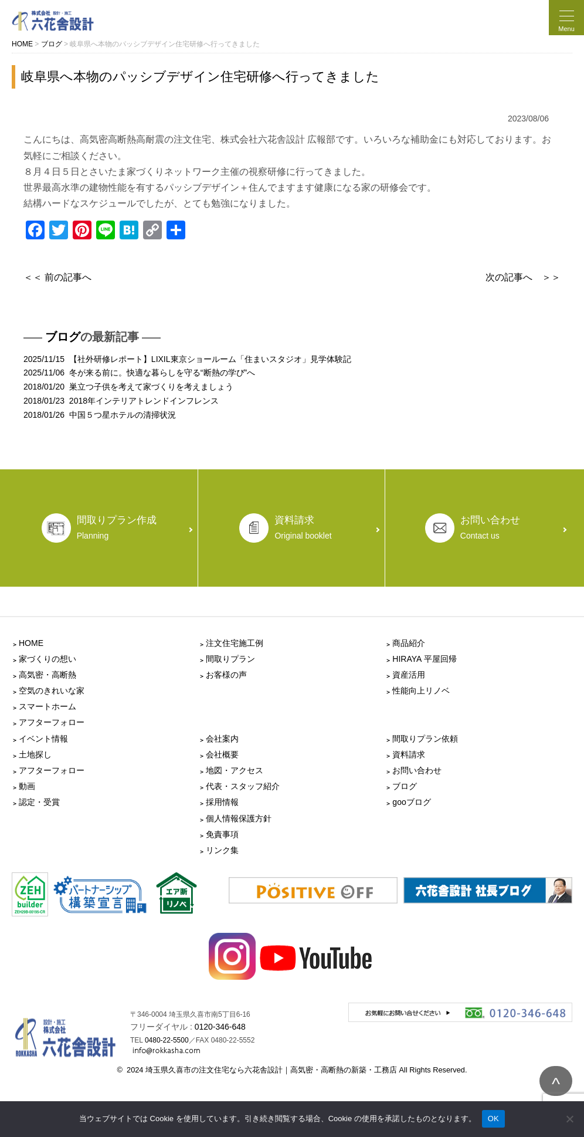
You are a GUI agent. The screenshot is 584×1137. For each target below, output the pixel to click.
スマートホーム (47, 706)
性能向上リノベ (421, 690)
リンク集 (222, 850)
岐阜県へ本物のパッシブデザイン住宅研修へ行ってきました (200, 76)
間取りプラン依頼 (425, 738)
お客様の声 (226, 674)
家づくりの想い (47, 659)
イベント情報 (43, 738)
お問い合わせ (417, 770)
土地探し (35, 754)
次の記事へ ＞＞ (523, 277)
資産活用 (408, 674)
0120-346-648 (220, 1026)
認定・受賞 (39, 802)
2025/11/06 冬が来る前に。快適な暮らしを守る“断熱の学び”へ (139, 372)
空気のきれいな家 (51, 690)
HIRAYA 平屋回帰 (424, 659)
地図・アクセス (234, 770)
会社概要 (222, 754)
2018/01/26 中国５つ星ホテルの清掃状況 (99, 414)
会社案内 (222, 738)
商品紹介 (408, 643)
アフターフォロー (51, 722)
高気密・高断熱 (47, 674)
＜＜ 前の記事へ (57, 277)
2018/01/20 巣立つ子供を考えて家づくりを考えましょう (128, 386)
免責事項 (222, 834)
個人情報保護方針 (238, 818)
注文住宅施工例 (234, 643)
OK (493, 1118)
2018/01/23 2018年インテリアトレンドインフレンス (121, 400)
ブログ (62, 336)
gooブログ (411, 802)
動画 (27, 786)
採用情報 (222, 802)
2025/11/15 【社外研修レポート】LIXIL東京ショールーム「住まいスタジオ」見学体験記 (187, 359)
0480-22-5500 (167, 1040)
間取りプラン (230, 659)
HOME (31, 643)
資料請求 (408, 754)
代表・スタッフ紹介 (243, 786)
